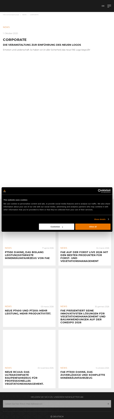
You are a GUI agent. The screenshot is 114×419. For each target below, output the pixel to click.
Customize (57, 227)
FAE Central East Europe (11, 15)
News (24, 15)
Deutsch (57, 416)
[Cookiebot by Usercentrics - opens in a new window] (100, 191)
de (103, 6)
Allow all (93, 227)
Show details (100, 219)
